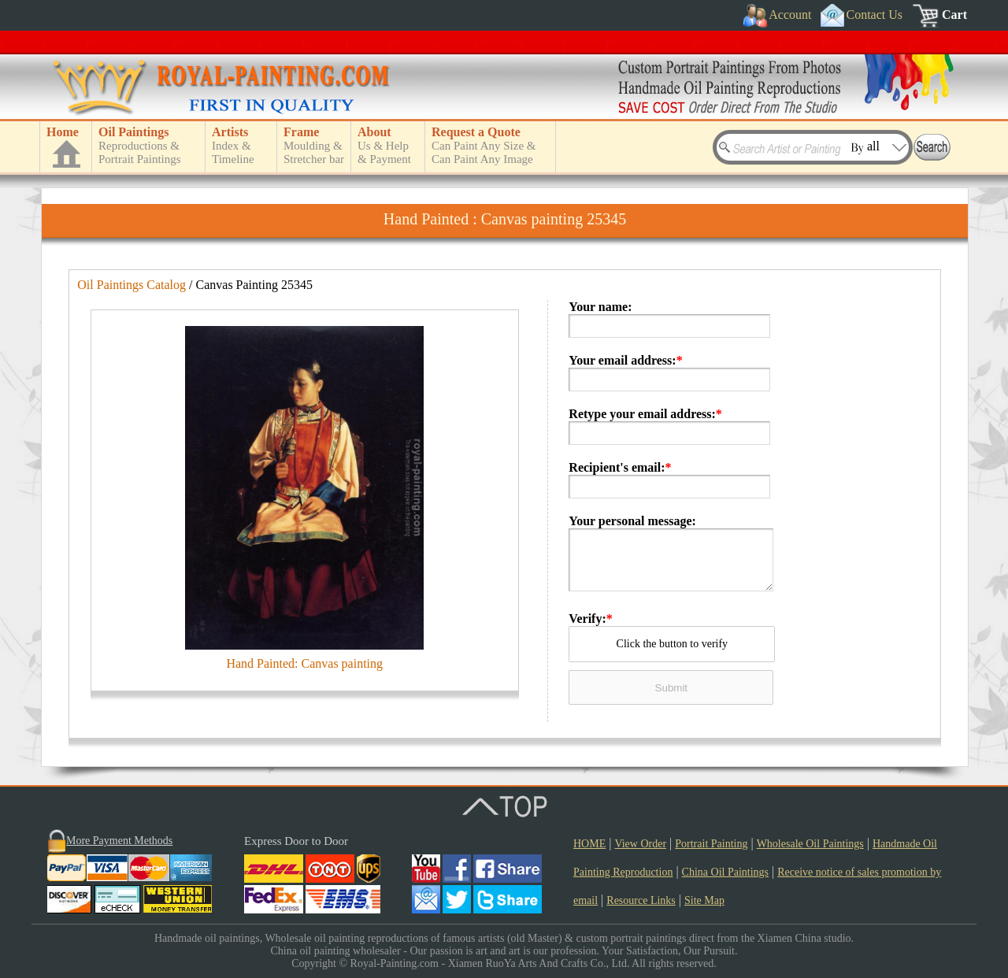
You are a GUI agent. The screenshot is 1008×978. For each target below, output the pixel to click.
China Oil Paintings (725, 872)
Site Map (704, 900)
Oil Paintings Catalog (131, 284)
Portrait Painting (711, 844)
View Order (640, 844)
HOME (589, 844)
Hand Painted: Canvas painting (304, 663)
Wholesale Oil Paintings (810, 844)
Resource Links (640, 900)
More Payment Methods (119, 840)
